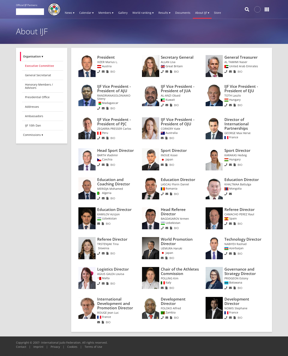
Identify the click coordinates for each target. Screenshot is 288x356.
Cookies (72, 347)
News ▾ (69, 13)
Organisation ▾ (33, 56)
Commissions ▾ (33, 135)
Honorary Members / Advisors (39, 86)
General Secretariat (38, 75)
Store (217, 13)
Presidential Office (37, 97)
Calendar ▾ (86, 13)
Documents (182, 13)
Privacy (55, 347)
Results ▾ (164, 13)
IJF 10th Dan (33, 125)
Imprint (38, 347)
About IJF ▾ (202, 13)
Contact (21, 347)
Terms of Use (93, 347)
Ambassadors (34, 116)
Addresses (32, 107)
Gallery (123, 13)
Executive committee (39, 66)
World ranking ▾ (143, 13)
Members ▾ (105, 13)
